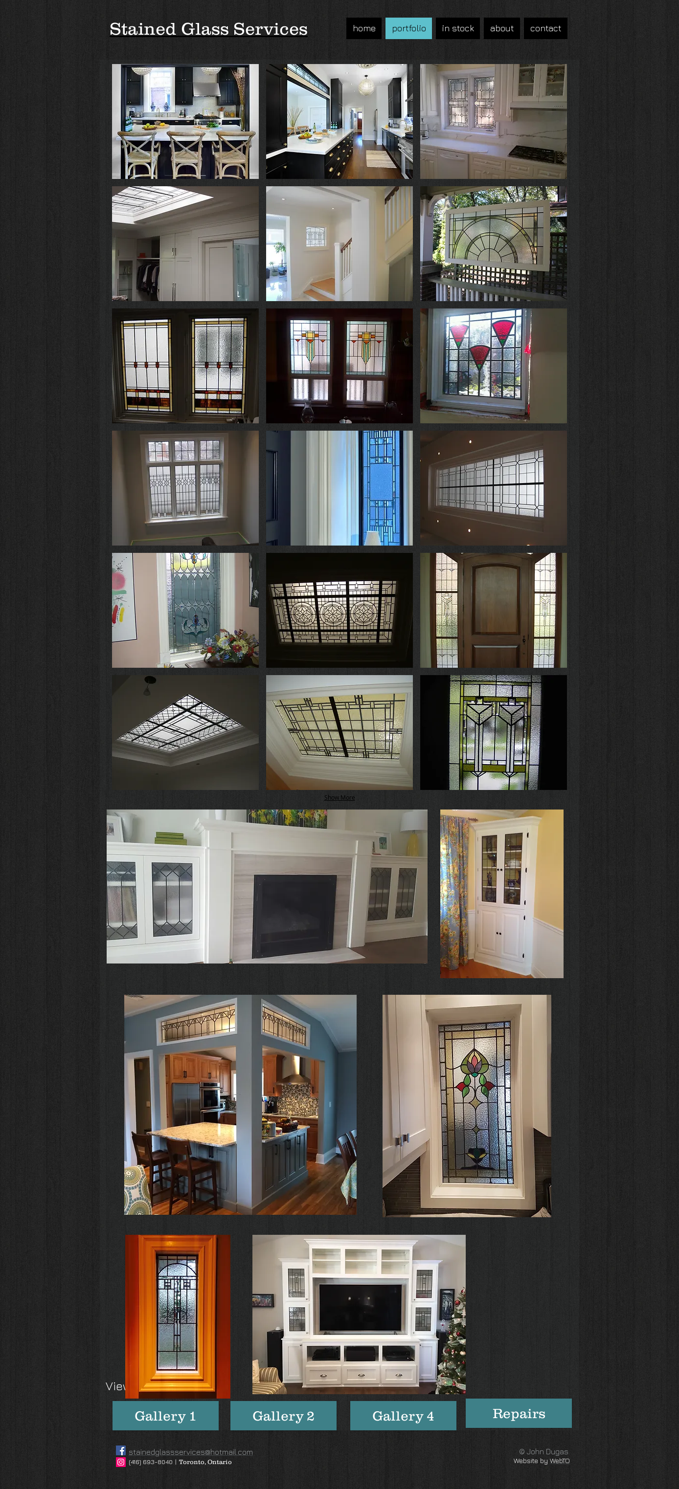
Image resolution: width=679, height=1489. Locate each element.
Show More (339, 797)
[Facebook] (121, 1450)
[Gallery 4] (403, 1415)
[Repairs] (519, 1413)
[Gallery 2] (283, 1415)
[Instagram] (121, 1462)
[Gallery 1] (166, 1415)
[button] (185, 121)
